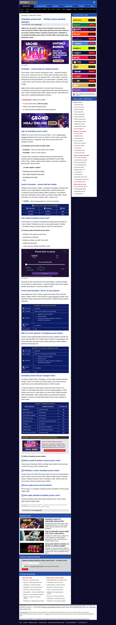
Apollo (53, 9)
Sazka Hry (38, 9)
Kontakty (25, 622)
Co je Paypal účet (78, 172)
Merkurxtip (81, 9)
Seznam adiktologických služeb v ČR (50, 619)
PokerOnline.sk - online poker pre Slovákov (56, 600)
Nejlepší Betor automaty (80, 124)
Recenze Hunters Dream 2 (80, 126)
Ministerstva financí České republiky (77, 605)
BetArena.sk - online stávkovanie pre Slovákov (33, 594)
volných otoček (55, 390)
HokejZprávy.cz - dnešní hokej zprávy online (32, 587)
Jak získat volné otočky (79, 152)
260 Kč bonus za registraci (80, 143)
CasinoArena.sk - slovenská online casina (56, 598)
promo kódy (40, 201)
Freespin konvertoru (39, 159)
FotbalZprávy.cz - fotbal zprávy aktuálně (32, 584)
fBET (90, 9)
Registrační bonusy (79, 135)
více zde (47, 506)
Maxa (94, 9)
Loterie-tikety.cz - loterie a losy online (55, 582)
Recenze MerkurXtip (79, 111)
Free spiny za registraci (80, 145)
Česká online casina (79, 104)
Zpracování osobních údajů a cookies (56, 622)
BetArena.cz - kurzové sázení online (31, 580)
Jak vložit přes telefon (79, 167)
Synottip (33, 9)
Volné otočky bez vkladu (80, 150)
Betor (49, 9)
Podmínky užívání (43, 622)
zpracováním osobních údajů (36, 566)
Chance (44, 9)
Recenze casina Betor (79, 109)
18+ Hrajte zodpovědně (71, 622)
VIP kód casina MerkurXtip (80, 162)
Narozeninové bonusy (79, 138)
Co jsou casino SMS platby (80, 157)
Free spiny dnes (78, 148)
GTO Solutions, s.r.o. (83, 622)
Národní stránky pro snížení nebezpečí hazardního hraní (77, 619)
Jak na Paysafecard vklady (80, 164)
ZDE (62, 211)
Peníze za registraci (79, 140)
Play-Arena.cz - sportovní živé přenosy (55, 596)
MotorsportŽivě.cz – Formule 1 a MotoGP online (33, 592)
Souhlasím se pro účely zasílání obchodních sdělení (41, 566)
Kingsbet (27, 11)
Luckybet (75, 9)
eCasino (21, 11)
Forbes (63, 9)
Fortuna (22, 9)
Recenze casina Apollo (79, 116)
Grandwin (69, 9)
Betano (58, 9)
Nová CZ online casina (79, 107)
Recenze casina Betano (80, 114)
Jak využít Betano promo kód (81, 160)
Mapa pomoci (61, 619)
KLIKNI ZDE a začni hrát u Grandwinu (55, 450)
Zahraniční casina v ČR (80, 169)
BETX (86, 9)
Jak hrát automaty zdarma (80, 181)
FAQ (24, 180)
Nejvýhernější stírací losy (80, 191)
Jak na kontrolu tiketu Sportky (81, 186)
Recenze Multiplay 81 (79, 128)
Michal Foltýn (38, 24)
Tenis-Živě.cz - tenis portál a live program (32, 589)
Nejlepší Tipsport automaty (80, 121)
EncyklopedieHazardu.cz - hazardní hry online (57, 580)
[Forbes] (89, 53)
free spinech (61, 339)
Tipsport (27, 9)
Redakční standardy (33, 622)
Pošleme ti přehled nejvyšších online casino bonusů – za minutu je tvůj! (44, 560)
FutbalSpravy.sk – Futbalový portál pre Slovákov (33, 600)
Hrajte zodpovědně (24, 612)
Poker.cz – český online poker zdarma (55, 589)
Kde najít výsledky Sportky (80, 188)
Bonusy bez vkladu (79, 133)
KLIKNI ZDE (27, 100)
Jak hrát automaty (78, 174)
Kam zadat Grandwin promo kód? (33, 174)
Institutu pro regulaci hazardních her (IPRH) (51, 607)
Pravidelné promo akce (30, 177)
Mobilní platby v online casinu (81, 176)
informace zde (47, 614)
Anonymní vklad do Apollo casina (82, 179)
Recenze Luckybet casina (80, 119)
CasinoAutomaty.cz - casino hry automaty (56, 584)
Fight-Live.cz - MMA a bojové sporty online (32, 582)
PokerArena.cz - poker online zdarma (55, 587)
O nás (20, 622)
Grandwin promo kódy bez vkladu (33, 171)
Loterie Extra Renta (79, 193)
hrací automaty (54, 296)
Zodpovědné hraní (78, 607)
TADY (37, 501)
